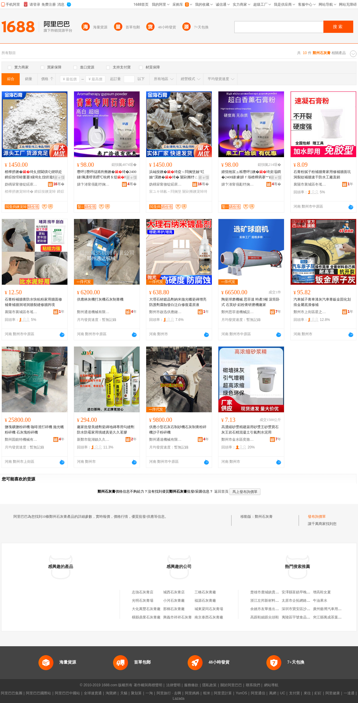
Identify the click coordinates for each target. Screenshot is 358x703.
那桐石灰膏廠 (174, 609)
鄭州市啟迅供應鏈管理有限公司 (165, 312)
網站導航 (271, 685)
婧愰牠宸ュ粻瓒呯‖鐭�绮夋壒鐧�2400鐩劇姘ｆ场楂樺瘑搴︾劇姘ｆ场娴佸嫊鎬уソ (251, 175)
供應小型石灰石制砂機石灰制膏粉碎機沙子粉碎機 (177, 429)
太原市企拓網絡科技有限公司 (305, 600)
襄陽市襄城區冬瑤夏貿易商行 (310, 184)
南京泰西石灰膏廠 (209, 617)
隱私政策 (209, 685)
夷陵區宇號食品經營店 (299, 617)
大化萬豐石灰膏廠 (146, 609)
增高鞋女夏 (322, 592)
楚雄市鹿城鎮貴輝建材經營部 (273, 592)
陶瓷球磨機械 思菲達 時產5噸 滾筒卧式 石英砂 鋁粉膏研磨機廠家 (250, 302)
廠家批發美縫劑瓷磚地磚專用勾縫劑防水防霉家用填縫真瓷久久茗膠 (105, 429)
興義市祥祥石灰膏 (177, 617)
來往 (307, 693)
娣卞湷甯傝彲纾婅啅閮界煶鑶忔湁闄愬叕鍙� (93, 184)
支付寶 (294, 693)
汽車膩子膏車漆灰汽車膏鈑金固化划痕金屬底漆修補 (322, 302)
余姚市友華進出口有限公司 (271, 609)
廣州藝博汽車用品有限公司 (334, 609)
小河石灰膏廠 (174, 600)
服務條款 (191, 685)
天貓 (123, 693)
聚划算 (136, 693)
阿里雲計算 (223, 693)
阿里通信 (258, 693)
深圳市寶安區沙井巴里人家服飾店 (308, 609)
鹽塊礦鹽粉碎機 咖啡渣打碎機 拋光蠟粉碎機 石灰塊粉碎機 (34, 429)
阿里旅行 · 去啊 (169, 693)
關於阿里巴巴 (231, 685)
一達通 (349, 693)
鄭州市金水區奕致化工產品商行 (237, 439)
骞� (58, 184)
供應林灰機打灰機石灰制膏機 (100, 299)
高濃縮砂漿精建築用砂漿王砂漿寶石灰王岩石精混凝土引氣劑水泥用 (250, 429)
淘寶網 (111, 693)
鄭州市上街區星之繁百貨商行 (310, 312)
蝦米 (206, 693)
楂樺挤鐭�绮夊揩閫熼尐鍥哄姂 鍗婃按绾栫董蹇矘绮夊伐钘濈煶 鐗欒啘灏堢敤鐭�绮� (34, 175)
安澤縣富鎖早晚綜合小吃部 (303, 592)
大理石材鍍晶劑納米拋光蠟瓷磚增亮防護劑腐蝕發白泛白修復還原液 (177, 302)
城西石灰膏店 (174, 592)
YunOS (241, 693)
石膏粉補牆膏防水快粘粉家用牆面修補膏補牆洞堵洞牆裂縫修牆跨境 (33, 302)
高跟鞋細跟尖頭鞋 (264, 617)
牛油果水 (320, 600)
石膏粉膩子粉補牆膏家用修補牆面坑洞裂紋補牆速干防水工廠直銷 (322, 174)
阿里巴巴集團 (11, 693)
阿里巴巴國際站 (38, 693)
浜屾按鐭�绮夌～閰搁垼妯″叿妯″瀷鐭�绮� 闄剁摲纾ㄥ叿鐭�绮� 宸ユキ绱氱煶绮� (179, 175)
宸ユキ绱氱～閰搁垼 (165, 191)
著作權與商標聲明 (148, 685)
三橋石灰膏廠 (205, 592)
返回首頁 (221, 491)
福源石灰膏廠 (205, 600)
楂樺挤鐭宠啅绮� (19, 191)
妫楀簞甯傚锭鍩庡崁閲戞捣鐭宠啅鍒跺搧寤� (21, 184)
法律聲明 (173, 685)
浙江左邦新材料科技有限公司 (273, 600)
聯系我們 (253, 685)
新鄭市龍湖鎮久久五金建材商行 (93, 439)
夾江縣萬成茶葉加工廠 (331, 617)
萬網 (272, 693)
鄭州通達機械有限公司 (93, 312)
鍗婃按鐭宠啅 (45, 191)
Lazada (178, 698)
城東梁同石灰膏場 (209, 609)
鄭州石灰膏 (264, 516)
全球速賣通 (93, 693)
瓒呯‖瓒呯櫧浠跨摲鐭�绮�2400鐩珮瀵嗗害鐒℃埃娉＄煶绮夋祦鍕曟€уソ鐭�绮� (106, 175)
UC (282, 693)
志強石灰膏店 (142, 592)
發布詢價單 (317, 516)
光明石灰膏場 (142, 600)
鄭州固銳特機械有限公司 (21, 439)
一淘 (149, 693)
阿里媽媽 (192, 693)
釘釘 (318, 693)
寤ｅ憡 (59, 177)
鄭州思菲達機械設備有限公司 (237, 312)
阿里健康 (332, 693)
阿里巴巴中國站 (67, 693)
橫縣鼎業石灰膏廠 (146, 617)
